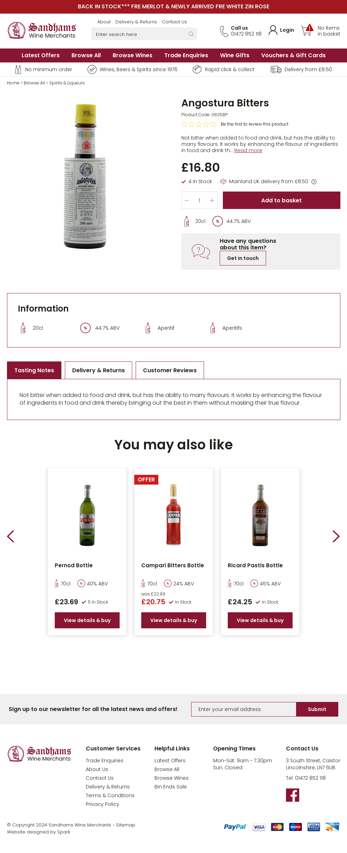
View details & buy (87, 620)
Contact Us (174, 21)
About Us (97, 769)
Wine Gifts (234, 55)
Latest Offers (41, 55)
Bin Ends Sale (170, 786)
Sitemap (125, 825)
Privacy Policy (102, 804)
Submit (317, 709)
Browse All (86, 55)
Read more (248, 150)
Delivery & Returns (136, 21)
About (104, 21)
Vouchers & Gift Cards (293, 55)
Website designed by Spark (38, 832)
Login (287, 30)
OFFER (146, 480)
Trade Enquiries (186, 55)
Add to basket (281, 200)
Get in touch (243, 258)
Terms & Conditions (110, 795)
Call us (239, 27)
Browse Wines (132, 55)
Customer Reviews (170, 370)
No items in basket (329, 31)
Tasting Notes (34, 370)
